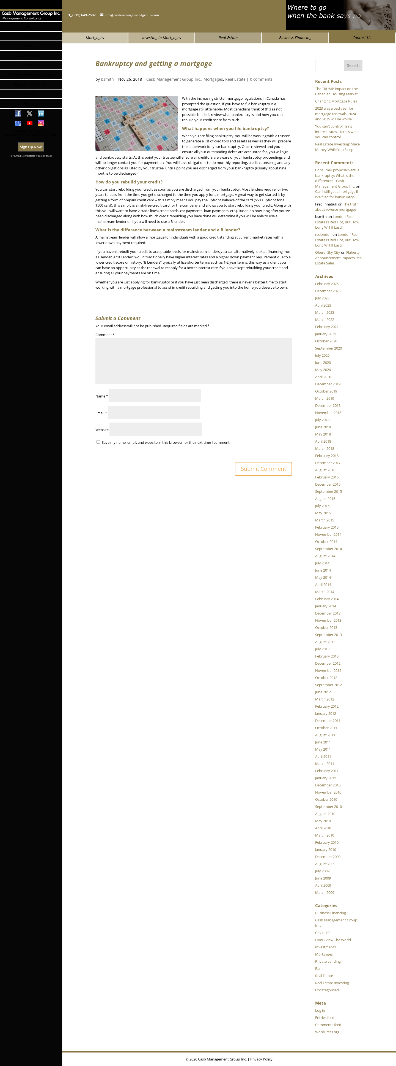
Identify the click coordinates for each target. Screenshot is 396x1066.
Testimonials (29, 86)
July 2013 (322, 648)
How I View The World (333, 939)
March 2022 (324, 319)
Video (29, 67)
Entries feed (324, 1017)
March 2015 (324, 520)
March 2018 (324, 448)
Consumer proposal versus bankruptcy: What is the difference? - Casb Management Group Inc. (337, 178)
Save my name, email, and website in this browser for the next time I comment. (166, 442)
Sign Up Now (31, 168)
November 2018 (328, 412)
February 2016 (327, 477)
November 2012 (328, 670)
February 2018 (327, 455)
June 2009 (323, 878)
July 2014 (322, 563)
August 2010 (325, 813)
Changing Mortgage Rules (336, 101)
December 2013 (327, 613)
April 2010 (323, 828)
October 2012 (326, 677)
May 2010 (323, 820)
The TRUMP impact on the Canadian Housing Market (336, 91)
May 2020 (323, 369)
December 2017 (327, 462)
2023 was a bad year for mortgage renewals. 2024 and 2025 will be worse (335, 113)
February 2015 (327, 527)
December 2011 (327, 720)
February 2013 (327, 656)
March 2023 (324, 312)
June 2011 (323, 742)
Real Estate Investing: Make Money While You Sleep (337, 147)
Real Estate (228, 37)
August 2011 (325, 734)
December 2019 (327, 384)
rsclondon (323, 234)
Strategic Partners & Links (29, 96)
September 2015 (328, 491)
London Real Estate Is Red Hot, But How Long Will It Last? (337, 222)
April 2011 (323, 756)
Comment (105, 334)
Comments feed (328, 1024)
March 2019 (324, 398)
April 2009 (323, 885)
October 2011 (326, 727)
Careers (29, 115)
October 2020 (326, 341)
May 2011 (323, 749)
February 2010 (327, 842)
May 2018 (323, 434)
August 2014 (325, 555)
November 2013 (328, 620)
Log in (320, 1010)
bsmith (107, 79)
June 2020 (323, 362)
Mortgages (95, 37)
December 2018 (327, 405)
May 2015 (323, 512)
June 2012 (323, 691)
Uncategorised (327, 989)
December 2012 (327, 663)
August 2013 (325, 641)
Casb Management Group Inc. (173, 79)
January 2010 (325, 849)
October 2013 (326, 627)
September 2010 (328, 806)
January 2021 (325, 333)
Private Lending (328, 961)
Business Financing (295, 37)
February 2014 (327, 598)
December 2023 (327, 290)
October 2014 (326, 541)
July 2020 (322, 355)
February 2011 (327, 770)
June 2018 (323, 426)
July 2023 (322, 298)
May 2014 (323, 577)
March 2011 (324, 763)
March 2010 (324, 835)
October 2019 (326, 391)
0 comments (261, 79)
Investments (325, 947)
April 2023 (323, 305)
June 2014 (323, 570)
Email (101, 412)
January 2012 (325, 713)
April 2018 (323, 441)
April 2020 (323, 376)
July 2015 (322, 505)
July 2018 (322, 419)
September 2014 (328, 548)
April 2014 (323, 584)
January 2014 (325, 606)
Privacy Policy (261, 1059)
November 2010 (328, 792)
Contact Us (362, 37)
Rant (319, 968)
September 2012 (328, 684)
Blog (29, 48)
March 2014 (324, 591)
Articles (29, 57)
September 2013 (328, 634)
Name (101, 396)
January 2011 (325, 777)
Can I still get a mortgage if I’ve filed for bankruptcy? (336, 194)
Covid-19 (322, 932)
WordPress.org (327, 1031)
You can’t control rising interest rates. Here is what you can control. (337, 131)
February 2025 (327, 283)
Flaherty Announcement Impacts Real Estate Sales (338, 258)
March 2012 (324, 699)
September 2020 (328, 348)
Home (29, 37)
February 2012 (327, 706)
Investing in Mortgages (161, 37)
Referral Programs (29, 106)
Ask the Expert (29, 77)
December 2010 (327, 785)
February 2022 (327, 326)
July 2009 (322, 871)
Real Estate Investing (332, 982)
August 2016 (325, 469)
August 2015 (325, 498)
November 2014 (328, 534)
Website (102, 429)
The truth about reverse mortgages (337, 207)
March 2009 (324, 892)
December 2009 (327, 856)
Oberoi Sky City (327, 252)
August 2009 (325, 863)
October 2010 (326, 799)
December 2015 (327, 484)
